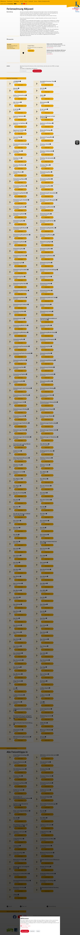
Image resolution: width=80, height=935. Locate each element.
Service (35, 1)
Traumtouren (10, 1)
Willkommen (3, 1)
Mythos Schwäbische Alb (44, 1)
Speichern (32, 931)
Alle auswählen (25, 931)
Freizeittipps (16, 1)
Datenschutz (23, 924)
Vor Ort (21, 1)
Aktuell (25, 1)
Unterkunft (30, 1)
